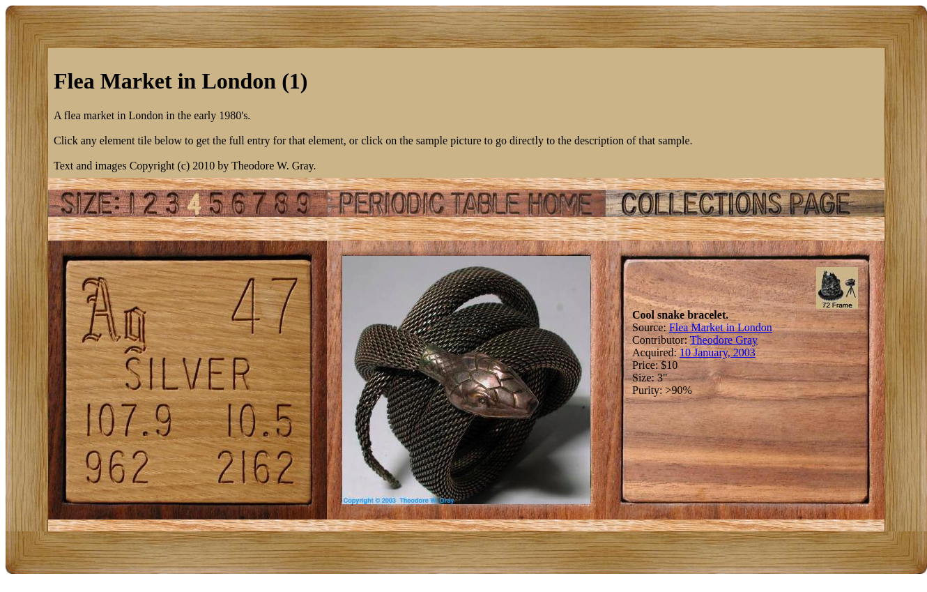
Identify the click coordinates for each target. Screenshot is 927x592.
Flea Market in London (720, 327)
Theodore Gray (724, 340)
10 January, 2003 (718, 352)
